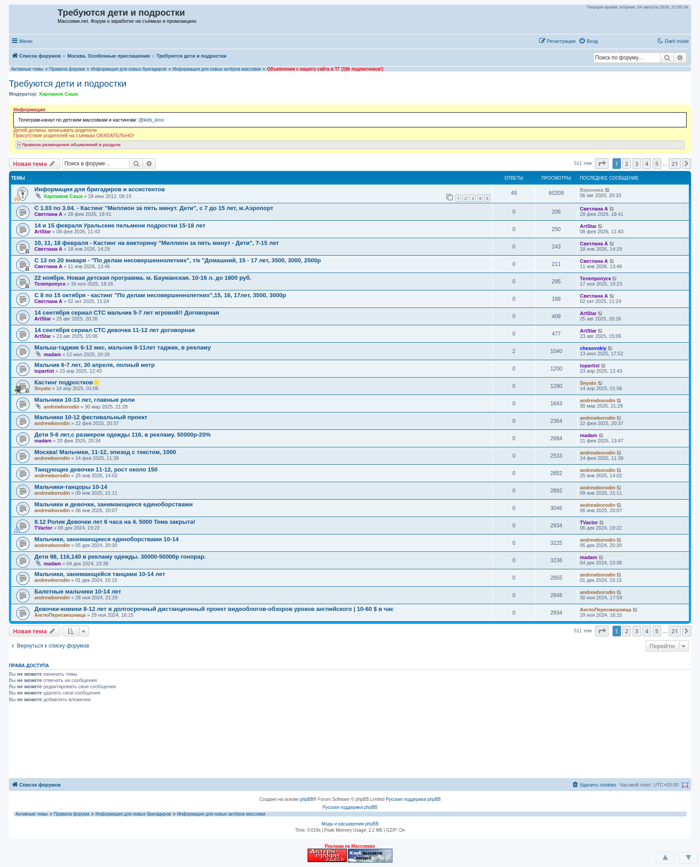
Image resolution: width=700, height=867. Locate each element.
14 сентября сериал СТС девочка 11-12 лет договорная (114, 330)
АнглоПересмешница (60, 615)
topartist (44, 371)
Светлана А (48, 214)
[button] (610, 40)
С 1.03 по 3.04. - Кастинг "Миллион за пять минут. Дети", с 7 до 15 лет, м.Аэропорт (153, 208)
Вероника (592, 190)
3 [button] (636, 164)
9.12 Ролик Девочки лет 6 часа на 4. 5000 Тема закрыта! (114, 521)
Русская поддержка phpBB (413, 799)
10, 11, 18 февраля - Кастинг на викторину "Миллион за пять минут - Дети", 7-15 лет (156, 243)
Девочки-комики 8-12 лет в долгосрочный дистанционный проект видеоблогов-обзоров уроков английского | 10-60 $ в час (214, 609)
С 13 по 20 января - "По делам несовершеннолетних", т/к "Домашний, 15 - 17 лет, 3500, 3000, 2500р (177, 260)
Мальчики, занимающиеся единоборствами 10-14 (106, 539)
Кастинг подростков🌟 (67, 382)
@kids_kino (151, 119)
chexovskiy (593, 348)
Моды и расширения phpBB (350, 823)
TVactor (43, 527)
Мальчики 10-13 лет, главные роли (84, 399)
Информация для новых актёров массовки (216, 69)
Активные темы (27, 69)
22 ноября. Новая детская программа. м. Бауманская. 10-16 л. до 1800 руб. (142, 277)
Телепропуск (49, 283)
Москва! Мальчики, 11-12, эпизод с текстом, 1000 (105, 452)
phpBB (306, 799)
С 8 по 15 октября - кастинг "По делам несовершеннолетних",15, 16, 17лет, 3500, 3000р (160, 295)
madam (52, 354)
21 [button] (674, 164)
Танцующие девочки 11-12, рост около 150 (96, 469)
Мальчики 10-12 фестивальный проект (90, 417)
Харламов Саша (58, 94)
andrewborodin (61, 406)
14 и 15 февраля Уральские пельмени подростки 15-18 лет (119, 225)
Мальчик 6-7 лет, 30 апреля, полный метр (94, 365)
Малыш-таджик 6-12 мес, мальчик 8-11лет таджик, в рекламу (122, 347)
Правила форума (67, 69)
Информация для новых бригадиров (129, 69)
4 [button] (646, 164)
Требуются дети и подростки (67, 83)
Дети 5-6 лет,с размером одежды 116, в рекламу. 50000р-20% (122, 434)
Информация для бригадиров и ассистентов (99, 189)
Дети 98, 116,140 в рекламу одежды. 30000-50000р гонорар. (120, 556)
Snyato (42, 388)
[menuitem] (588, 41)
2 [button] (626, 164)
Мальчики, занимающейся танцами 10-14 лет (99, 574)
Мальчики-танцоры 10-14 (70, 487)
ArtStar (42, 231)
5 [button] (656, 164)
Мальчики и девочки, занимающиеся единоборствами (113, 504)
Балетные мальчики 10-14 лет (77, 591)
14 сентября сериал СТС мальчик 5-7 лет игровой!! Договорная (126, 312)
